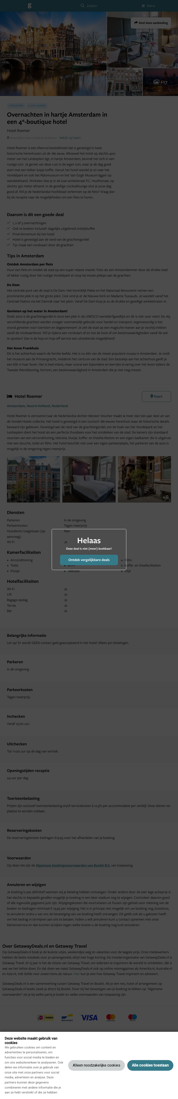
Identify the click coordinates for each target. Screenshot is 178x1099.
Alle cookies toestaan (150, 1065)
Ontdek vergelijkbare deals (89, 559)
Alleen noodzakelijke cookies (96, 1065)
